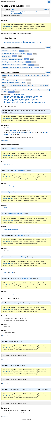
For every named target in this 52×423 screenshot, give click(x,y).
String (28, 133)
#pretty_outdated (9, 103)
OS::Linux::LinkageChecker (18, 12)
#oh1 (40, 96)
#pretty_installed (35, 101)
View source (5, 140)
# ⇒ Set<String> (13, 62)
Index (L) (3, 1)
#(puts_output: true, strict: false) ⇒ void (25, 85)
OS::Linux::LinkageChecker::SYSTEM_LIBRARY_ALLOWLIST (22, 43)
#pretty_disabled (9, 101)
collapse (47, 47)
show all (46, 9)
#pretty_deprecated (31, 100)
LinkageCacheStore (16, 214)
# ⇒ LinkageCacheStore (12, 59)
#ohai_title (21, 98)
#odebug (6, 96)
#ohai (14, 98)
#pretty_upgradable (38, 103)
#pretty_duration (22, 101)
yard (29, 420)
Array (18, 171)
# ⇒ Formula (10, 51)
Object (13, 9)
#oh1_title (7, 98)
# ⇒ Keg (6, 56)
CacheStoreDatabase (18, 133)
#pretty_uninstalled (23, 103)
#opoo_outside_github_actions (14, 100)
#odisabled (28, 96)
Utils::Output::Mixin (16, 13)
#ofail (35, 96)
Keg (8, 129)
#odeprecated (14, 96)
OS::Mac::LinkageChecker (34, 12)
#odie (22, 96)
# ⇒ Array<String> (14, 54)
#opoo (33, 98)
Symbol (6, 135)
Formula (13, 131)
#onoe (28, 98)
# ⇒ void (13, 80)
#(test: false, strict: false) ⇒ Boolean (25, 75)
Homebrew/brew (8, 26)
